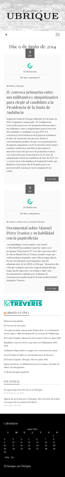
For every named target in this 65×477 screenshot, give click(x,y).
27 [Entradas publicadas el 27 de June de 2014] (37, 449)
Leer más (51, 179)
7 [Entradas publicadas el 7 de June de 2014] (45, 439)
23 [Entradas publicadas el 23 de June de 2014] (5, 449)
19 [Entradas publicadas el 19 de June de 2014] (29, 445)
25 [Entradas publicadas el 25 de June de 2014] (22, 449)
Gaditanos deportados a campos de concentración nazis (30, 350)
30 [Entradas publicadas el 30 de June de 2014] (5, 452)
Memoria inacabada (13, 321)
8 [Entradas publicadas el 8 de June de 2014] (53, 439)
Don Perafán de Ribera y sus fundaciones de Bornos (28, 355)
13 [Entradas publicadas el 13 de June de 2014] (37, 442)
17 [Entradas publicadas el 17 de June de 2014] (13, 445)
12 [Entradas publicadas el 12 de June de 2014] (29, 442)
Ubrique (20, 86)
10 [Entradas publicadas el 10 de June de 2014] (13, 442)
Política (12, 86)
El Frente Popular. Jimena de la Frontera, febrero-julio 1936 (32, 338)
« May (6, 457)
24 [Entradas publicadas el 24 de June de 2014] (13, 449)
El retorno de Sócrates (14, 326)
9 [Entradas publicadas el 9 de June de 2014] (4, 442)
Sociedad (32, 222)
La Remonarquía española (16, 372)
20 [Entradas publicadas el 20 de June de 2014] (37, 445)
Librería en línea (17, 312)
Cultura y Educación (18, 222)
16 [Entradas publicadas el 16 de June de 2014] (5, 445)
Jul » (13, 457)
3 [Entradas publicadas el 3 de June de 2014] (13, 439)
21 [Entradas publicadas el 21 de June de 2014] (46, 445)
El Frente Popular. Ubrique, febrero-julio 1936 (26, 359)
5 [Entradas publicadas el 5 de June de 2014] (28, 439)
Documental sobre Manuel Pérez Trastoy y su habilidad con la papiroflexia (30, 233)
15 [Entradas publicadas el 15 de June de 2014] (54, 442)
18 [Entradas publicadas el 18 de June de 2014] (22, 445)
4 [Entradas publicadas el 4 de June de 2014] (21, 439)
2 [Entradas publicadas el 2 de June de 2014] (4, 439)
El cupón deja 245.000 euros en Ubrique (23, 390)
